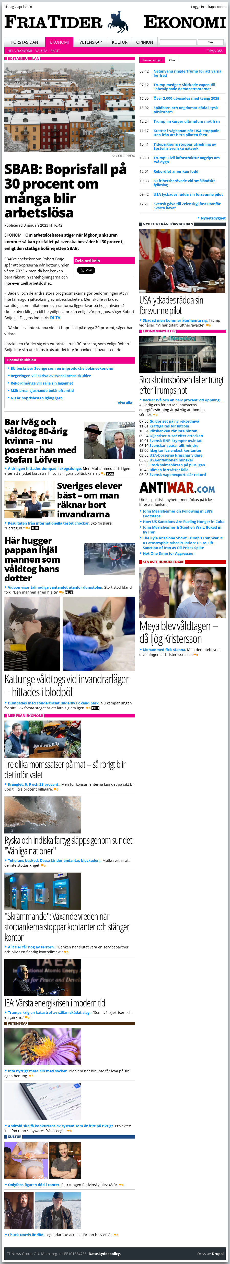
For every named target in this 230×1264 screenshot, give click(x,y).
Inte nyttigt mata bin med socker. (38, 1071)
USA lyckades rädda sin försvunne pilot (188, 194)
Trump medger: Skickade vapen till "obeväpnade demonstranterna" (184, 86)
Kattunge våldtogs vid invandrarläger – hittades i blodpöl (66, 685)
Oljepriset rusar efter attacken (176, 435)
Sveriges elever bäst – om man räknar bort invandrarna (89, 499)
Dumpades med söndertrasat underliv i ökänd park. (54, 703)
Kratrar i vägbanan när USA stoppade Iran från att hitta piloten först (186, 132)
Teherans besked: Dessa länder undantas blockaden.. (54, 860)
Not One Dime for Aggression (168, 553)
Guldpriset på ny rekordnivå (174, 421)
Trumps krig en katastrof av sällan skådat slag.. (49, 1012)
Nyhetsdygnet (213, 218)
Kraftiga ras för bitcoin (169, 426)
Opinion (144, 42)
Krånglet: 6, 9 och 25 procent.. (34, 784)
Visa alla (125, 402)
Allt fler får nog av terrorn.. (32, 947)
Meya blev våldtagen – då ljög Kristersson (178, 632)
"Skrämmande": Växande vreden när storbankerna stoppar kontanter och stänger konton (66, 926)
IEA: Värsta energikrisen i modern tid (54, 1002)
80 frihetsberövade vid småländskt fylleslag (184, 182)
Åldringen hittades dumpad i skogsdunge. (45, 468)
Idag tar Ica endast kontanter (175, 450)
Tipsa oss (215, 50)
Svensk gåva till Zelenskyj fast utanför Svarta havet (187, 205)
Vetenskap (90, 42)
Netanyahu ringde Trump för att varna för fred (187, 73)
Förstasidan (24, 42)
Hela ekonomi (19, 50)
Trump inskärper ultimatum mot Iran (187, 121)
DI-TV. (55, 317)
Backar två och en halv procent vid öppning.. (182, 400)
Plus (172, 60)
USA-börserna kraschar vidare (176, 455)
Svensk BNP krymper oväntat (176, 440)
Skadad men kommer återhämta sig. (175, 320)
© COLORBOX (123, 155)
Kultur (120, 42)
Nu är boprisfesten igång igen (37, 398)
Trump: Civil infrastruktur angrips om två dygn (187, 159)
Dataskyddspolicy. (105, 1253)
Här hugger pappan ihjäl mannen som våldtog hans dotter (32, 559)
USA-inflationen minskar (171, 460)
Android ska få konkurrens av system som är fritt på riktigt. (61, 1125)
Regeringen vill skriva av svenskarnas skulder (51, 375)
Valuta (41, 50)
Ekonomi (59, 42)
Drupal (218, 1253)
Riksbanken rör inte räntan (173, 430)
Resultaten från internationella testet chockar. (49, 523)
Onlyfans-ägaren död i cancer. (34, 1184)
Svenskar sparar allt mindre (174, 445)
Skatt (55, 50)
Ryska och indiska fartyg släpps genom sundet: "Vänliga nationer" (69, 845)
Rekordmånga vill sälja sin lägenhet (42, 383)
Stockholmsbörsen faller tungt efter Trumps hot (181, 385)
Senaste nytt (154, 59)
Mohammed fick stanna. (164, 649)
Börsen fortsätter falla (169, 469)
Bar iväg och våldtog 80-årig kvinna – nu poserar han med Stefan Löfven (40, 440)
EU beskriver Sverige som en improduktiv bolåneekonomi (62, 368)
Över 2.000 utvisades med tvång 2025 (186, 98)
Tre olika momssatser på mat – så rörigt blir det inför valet (64, 769)
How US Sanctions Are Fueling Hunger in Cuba (183, 521)
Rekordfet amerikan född (176, 171)
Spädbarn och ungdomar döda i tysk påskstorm (186, 109)
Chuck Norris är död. (26, 1234)
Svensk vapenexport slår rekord (178, 474)
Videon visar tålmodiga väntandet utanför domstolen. (55, 587)
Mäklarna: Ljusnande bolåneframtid (42, 390)
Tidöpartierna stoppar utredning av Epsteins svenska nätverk (185, 146)
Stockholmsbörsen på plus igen (177, 464)
